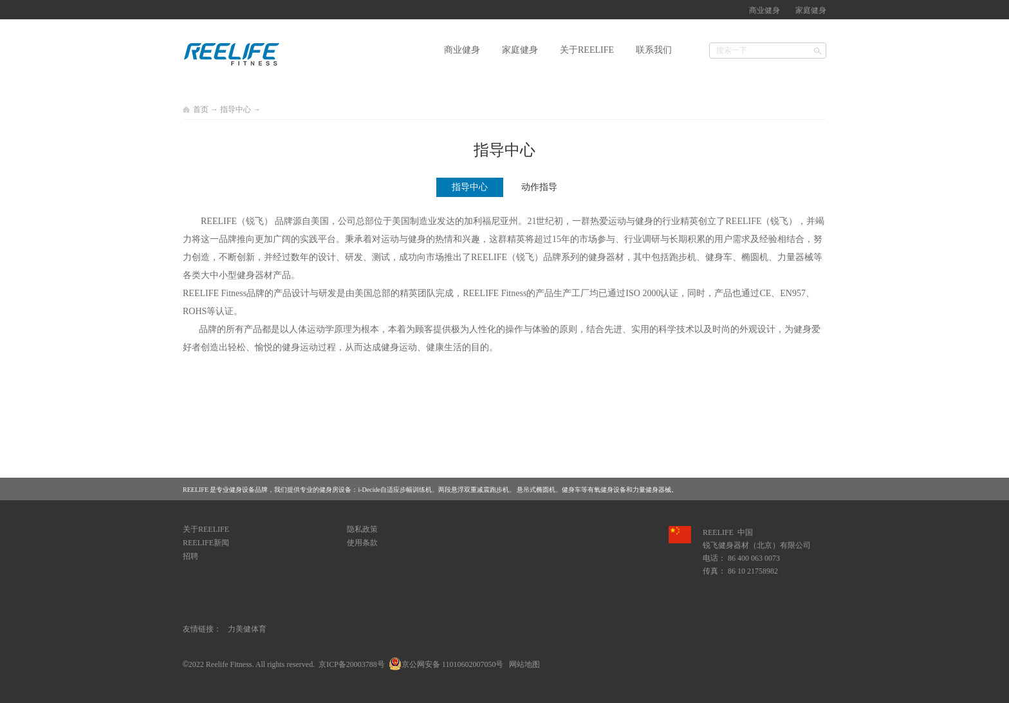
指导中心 (235, 109)
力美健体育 (247, 628)
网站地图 (522, 664)
